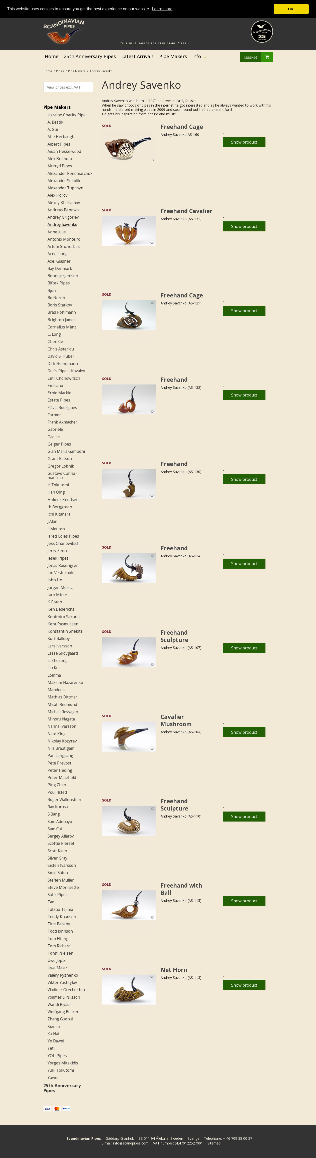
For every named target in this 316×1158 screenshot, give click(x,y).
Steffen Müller (61, 880)
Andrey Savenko (62, 224)
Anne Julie (57, 232)
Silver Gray (57, 858)
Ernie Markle (59, 393)
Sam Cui (55, 829)
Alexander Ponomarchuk (70, 173)
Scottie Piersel (61, 843)
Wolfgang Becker (63, 1011)
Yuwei (53, 1077)
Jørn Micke (57, 594)
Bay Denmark (60, 268)
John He (55, 580)
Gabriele (55, 429)
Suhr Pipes (58, 894)
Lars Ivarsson (60, 646)
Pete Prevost (59, 763)
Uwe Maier (57, 968)
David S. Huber (61, 356)
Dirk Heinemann (63, 363)
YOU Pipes (57, 1055)
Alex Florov (58, 195)
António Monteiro (64, 239)
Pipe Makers (57, 107)
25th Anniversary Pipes (62, 1087)
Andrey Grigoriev (63, 217)
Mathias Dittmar (62, 697)
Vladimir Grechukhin (66, 989)
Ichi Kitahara (59, 514)
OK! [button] (291, 9)
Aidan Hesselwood (64, 151)
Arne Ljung (58, 253)
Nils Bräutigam (61, 748)
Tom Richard (59, 946)
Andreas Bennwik (64, 210)
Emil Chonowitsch (64, 378)
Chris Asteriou (61, 349)
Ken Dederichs (61, 609)
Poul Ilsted (57, 792)
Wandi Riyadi (59, 1004)
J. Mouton (56, 529)
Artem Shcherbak (64, 246)
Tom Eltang (58, 938)
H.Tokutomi (58, 485)
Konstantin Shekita (65, 631)
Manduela (57, 689)
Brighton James (62, 319)
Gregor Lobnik (61, 466)
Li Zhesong (58, 660)
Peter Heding (60, 770)
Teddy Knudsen (62, 916)
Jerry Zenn (57, 550)
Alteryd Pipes (60, 166)
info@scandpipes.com (131, 1143)
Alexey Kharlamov (64, 202)
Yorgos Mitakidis (63, 1063)
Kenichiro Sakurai (64, 616)
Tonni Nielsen (60, 953)
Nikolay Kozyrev (62, 741)
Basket (258, 57)
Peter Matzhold (62, 777)
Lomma (54, 675)
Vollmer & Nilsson (64, 997)
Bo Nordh (56, 297)
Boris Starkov (60, 305)
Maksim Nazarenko (65, 682)
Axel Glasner (59, 261)
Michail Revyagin (63, 711)
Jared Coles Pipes (63, 536)
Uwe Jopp (56, 960)
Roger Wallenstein (64, 799)
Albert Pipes (59, 144)
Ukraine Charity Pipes (68, 115)
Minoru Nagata (61, 719)
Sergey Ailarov (61, 836)
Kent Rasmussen (63, 624)
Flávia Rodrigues (62, 407)
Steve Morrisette (63, 887)
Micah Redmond (62, 704)
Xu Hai (53, 1033)
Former (54, 415)
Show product (244, 142)
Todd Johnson (60, 931)
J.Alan (52, 521)
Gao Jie (54, 437)
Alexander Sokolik (64, 180)
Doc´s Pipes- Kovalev (66, 370)
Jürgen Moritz (60, 587)
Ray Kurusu (58, 807)
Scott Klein (57, 851)
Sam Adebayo (60, 821)
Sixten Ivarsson (62, 865)
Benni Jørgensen (63, 275)
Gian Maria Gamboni (66, 451)
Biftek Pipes (59, 283)
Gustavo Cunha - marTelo (63, 475)
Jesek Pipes (58, 558)
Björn (53, 290)
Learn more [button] (162, 9)
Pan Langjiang (60, 755)
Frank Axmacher (62, 422)
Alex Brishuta (60, 158)
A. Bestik (55, 122)
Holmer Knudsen (63, 499)
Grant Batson (60, 458)
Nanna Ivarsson (62, 726)
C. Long (54, 334)
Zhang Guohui (60, 1019)
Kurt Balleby (59, 638)
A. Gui (53, 129)
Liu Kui (54, 667)
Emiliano (55, 385)
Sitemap (214, 1143)
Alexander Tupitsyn (65, 188)
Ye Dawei (56, 1041)
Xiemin (54, 1026)
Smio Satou (58, 872)
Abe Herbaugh (61, 136)
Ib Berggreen (60, 507)
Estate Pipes (59, 400)
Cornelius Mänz (62, 327)
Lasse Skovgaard (63, 653)
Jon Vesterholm (62, 572)
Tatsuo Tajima (60, 909)
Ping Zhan (57, 785)
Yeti (51, 1048)
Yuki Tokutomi (61, 1070)
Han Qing (56, 492)
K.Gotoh (55, 602)
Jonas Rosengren (63, 565)
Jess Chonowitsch (64, 543)
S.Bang (54, 814)
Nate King (57, 733)
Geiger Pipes (59, 444)
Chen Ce (55, 341)
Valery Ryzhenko (63, 975)
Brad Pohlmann (62, 312)
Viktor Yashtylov (62, 982)
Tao (51, 902)
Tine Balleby (59, 924)
